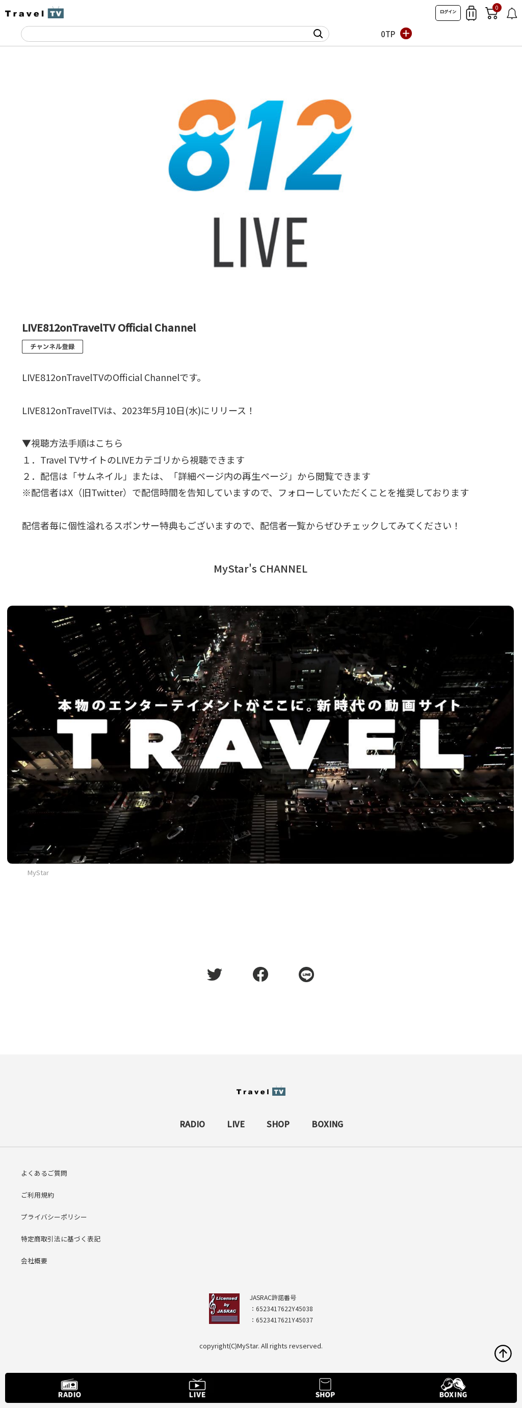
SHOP (278, 1124)
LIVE (236, 1124)
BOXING (327, 1124)
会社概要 (34, 1260)
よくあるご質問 (44, 1173)
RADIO (192, 1124)
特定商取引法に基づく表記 (60, 1238)
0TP (388, 34)
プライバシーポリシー (54, 1217)
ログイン (448, 11)
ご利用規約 (37, 1195)
